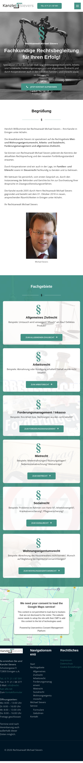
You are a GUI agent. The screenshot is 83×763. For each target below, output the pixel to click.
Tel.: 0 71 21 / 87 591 (11, 680)
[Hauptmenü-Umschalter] (77, 7)
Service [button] (33, 707)
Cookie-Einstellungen (71, 668)
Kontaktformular (13, 694)
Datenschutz (66, 665)
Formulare (38, 711)
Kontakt (34, 718)
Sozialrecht (38, 693)
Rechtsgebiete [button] (37, 669)
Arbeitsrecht (39, 680)
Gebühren (38, 715)
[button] (59, 7)
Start (32, 665)
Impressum (66, 662)
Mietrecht (38, 690)
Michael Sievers (38, 704)
